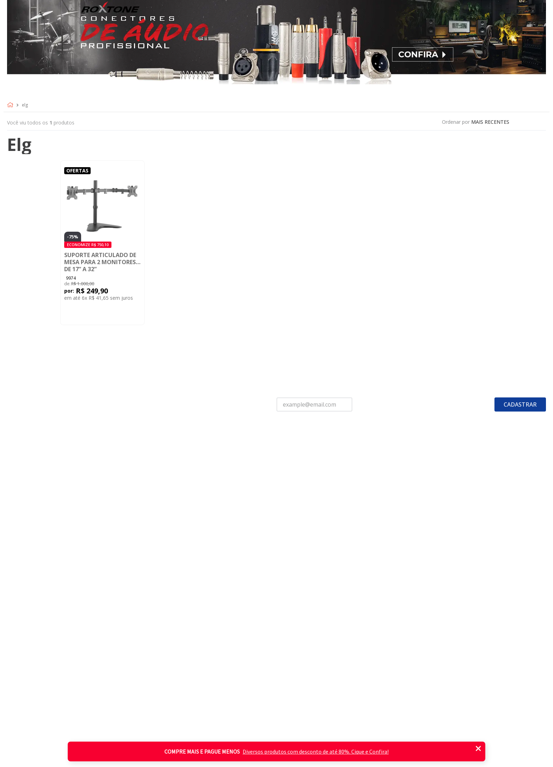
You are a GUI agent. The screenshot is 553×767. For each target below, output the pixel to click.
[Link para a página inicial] (11, 105)
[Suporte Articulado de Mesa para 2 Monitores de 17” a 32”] (102, 242)
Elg (25, 105)
